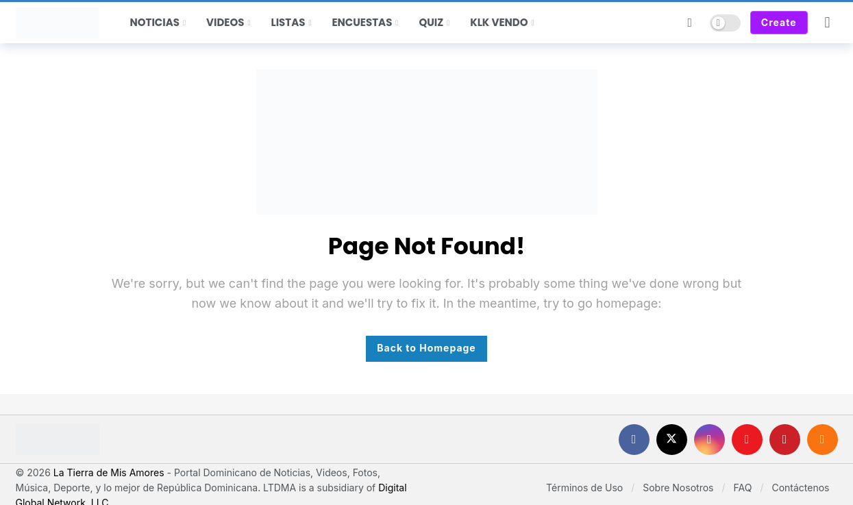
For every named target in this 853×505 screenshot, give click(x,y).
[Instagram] (709, 439)
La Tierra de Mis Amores (108, 472)
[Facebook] (634, 439)
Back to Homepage (426, 348)
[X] (671, 439)
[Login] (827, 22)
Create (779, 22)
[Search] (690, 22)
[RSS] (822, 439)
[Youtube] (747, 439)
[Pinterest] (784, 439)
